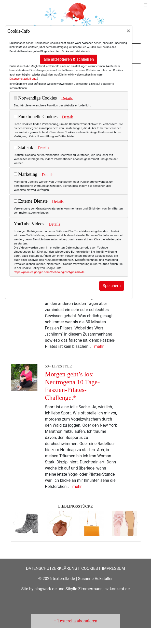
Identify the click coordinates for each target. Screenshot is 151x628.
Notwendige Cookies (35, 98)
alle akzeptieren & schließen (69, 59)
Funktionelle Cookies (36, 116)
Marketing (25, 174)
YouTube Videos (29, 223)
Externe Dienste (31, 201)
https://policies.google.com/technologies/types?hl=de (49, 272)
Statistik (23, 147)
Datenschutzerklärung (22, 78)
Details (67, 98)
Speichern (112, 285)
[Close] (128, 31)
